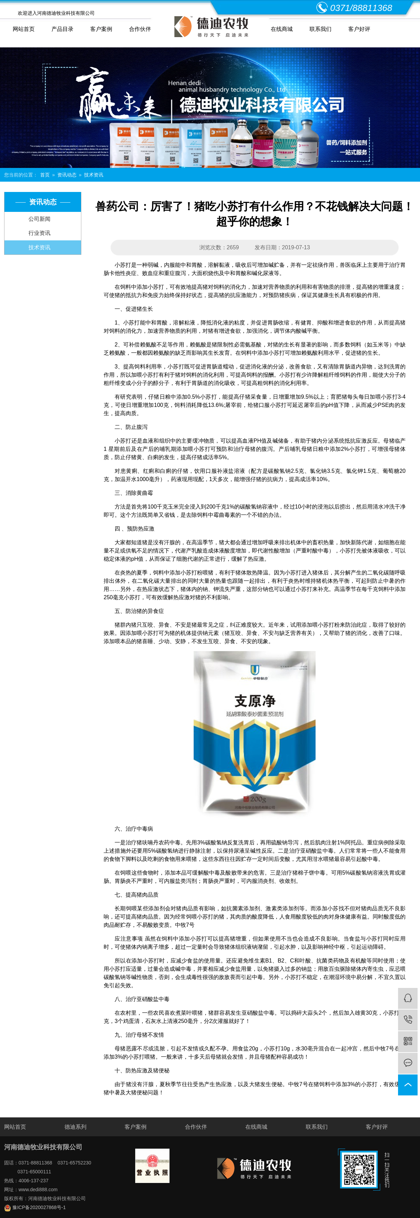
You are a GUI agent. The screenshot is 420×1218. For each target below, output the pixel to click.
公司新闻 (39, 219)
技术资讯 (93, 175)
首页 (45, 175)
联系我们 (320, 29)
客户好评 (359, 29)
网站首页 (24, 29)
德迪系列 (75, 1127)
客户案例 (101, 29)
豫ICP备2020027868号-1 (35, 1207)
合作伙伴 (140, 29)
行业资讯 (39, 233)
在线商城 (282, 29)
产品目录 (62, 29)
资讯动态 (67, 175)
